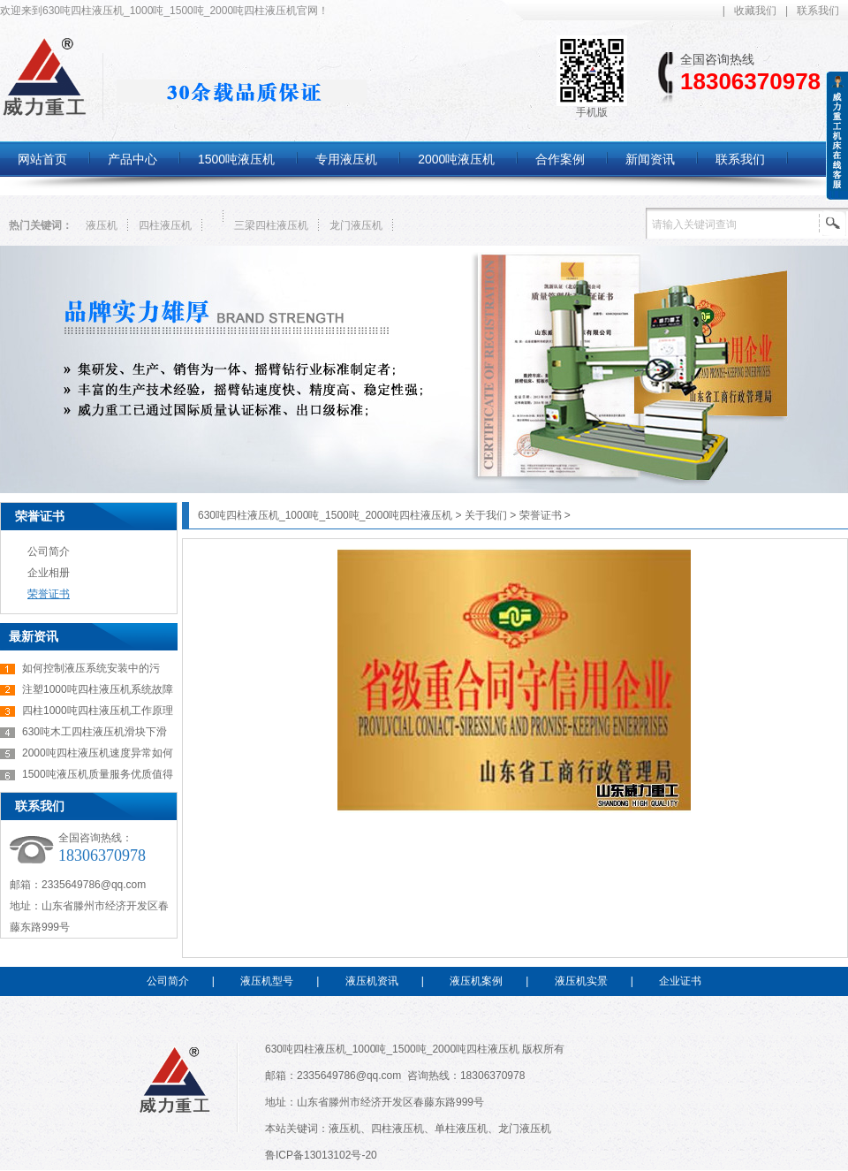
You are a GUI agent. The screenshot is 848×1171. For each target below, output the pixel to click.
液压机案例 (476, 981)
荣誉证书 (39, 516)
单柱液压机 (461, 1128)
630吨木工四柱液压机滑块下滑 (94, 732)
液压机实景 (581, 981)
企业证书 (680, 981)
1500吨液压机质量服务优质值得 (97, 774)
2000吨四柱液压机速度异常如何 (97, 753)
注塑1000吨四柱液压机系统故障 (97, 689)
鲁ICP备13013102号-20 (321, 1155)
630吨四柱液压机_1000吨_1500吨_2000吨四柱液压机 (325, 515)
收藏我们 (755, 10)
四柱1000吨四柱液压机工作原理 (97, 710)
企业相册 (48, 572)
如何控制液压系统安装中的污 (91, 668)
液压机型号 (266, 981)
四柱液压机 (165, 225)
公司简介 (48, 551)
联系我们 (818, 10)
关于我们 (486, 515)
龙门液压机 (355, 225)
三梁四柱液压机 (271, 225)
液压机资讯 (371, 981)
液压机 (101, 225)
